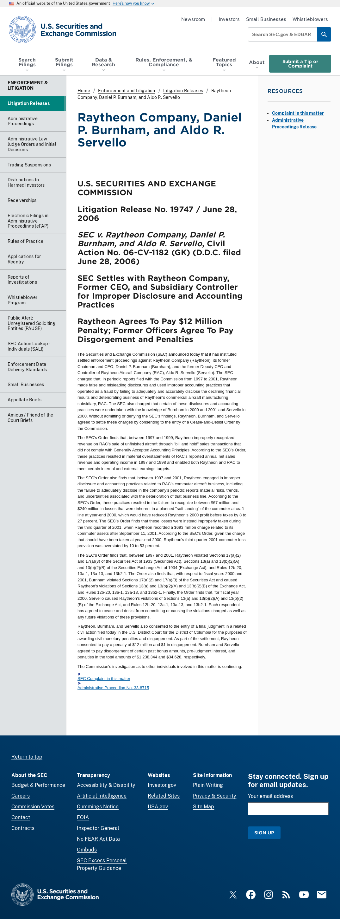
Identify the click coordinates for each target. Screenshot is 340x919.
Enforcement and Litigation (126, 90)
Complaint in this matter (298, 113)
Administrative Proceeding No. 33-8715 (113, 688)
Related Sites (164, 796)
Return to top (26, 757)
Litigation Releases (183, 90)
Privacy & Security (214, 796)
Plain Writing (208, 785)
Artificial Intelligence (102, 796)
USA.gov (158, 807)
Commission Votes (32, 807)
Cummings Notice (98, 807)
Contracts (22, 828)
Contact (20, 817)
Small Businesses (266, 19)
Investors (229, 19)
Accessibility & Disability (106, 785)
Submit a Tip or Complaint (300, 63)
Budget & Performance (38, 785)
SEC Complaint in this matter (103, 678)
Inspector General (98, 828)
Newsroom (193, 19)
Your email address (270, 796)
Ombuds (87, 850)
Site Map (203, 807)
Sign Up (264, 832)
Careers (20, 796)
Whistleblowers (310, 19)
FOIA (83, 817)
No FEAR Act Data (98, 839)
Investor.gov (162, 785)
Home (83, 90)
